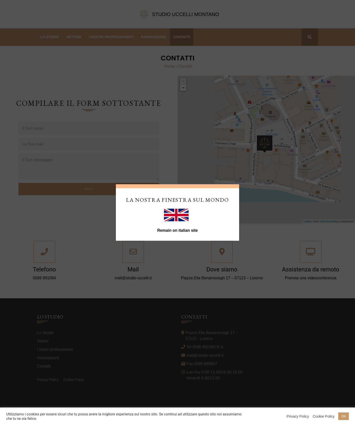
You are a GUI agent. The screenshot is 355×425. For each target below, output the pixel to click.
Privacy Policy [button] (297, 416)
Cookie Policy (324, 416)
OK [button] (343, 416)
